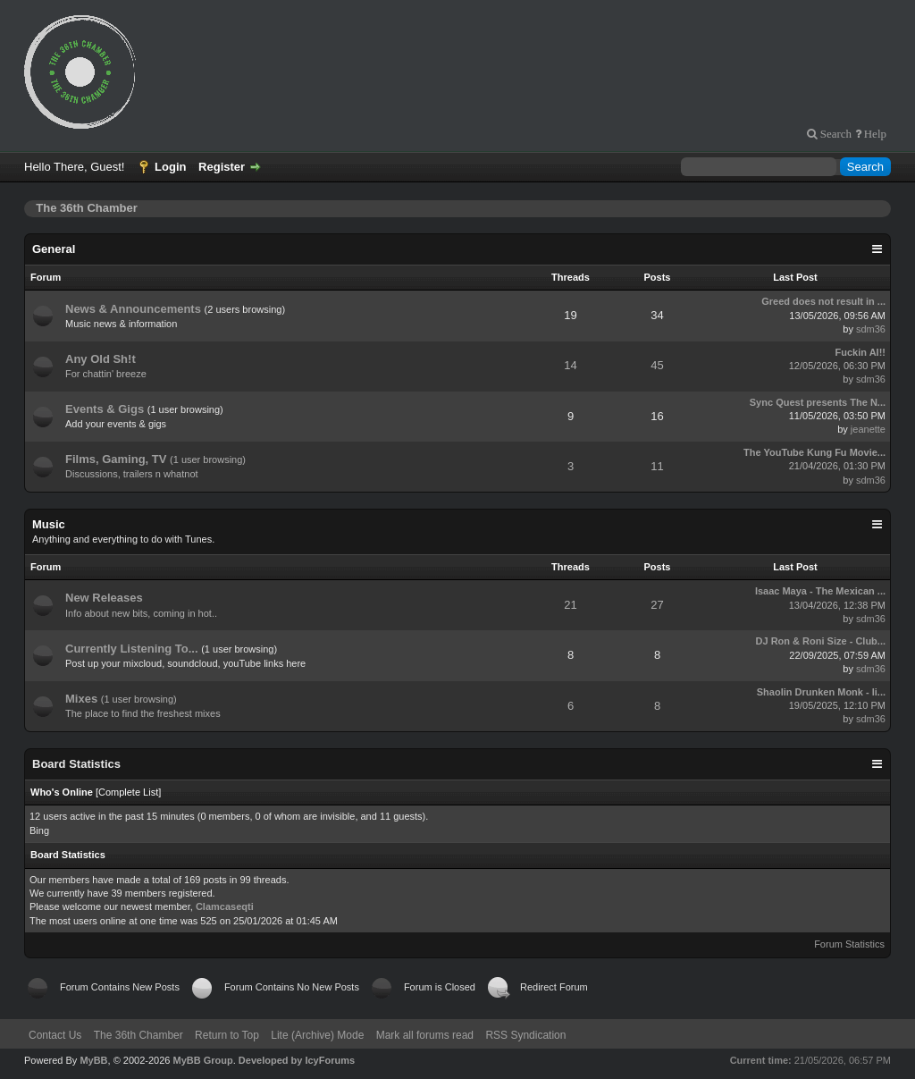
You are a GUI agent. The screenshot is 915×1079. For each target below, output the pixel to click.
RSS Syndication (525, 1035)
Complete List (128, 792)
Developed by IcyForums (297, 1060)
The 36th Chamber (138, 1035)
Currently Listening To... (131, 648)
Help (873, 133)
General (53, 249)
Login (170, 166)
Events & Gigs (104, 409)
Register (221, 166)
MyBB (93, 1060)
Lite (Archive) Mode (317, 1035)
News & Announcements (133, 309)
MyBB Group (202, 1060)
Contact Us (55, 1035)
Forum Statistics (849, 944)
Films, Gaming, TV (115, 459)
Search (835, 133)
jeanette (868, 429)
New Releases (104, 597)
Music (48, 524)
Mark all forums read (425, 1035)
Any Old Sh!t (100, 359)
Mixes (81, 698)
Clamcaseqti (225, 906)
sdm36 (871, 329)
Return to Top (227, 1035)
